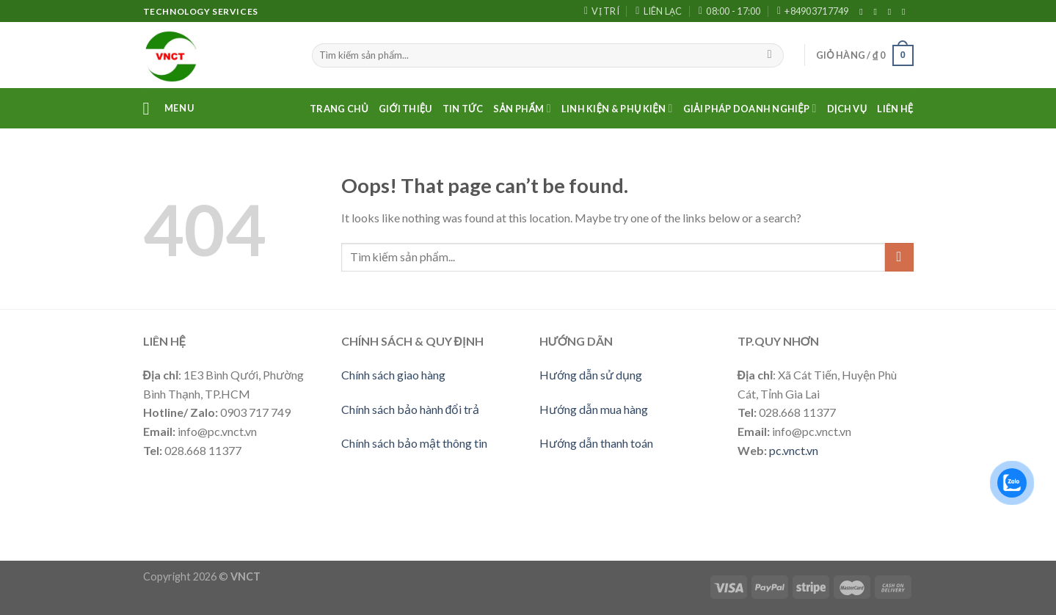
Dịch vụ (847, 108)
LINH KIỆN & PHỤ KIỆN (617, 108)
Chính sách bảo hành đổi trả (410, 409)
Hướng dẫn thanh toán (596, 443)
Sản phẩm (522, 108)
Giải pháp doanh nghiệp (750, 108)
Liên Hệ (895, 108)
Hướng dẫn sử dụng (590, 375)
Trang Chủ (339, 108)
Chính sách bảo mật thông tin (414, 443)
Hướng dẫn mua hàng (593, 409)
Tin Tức (463, 108)
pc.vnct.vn (793, 450)
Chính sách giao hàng (393, 375)
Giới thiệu (405, 108)
